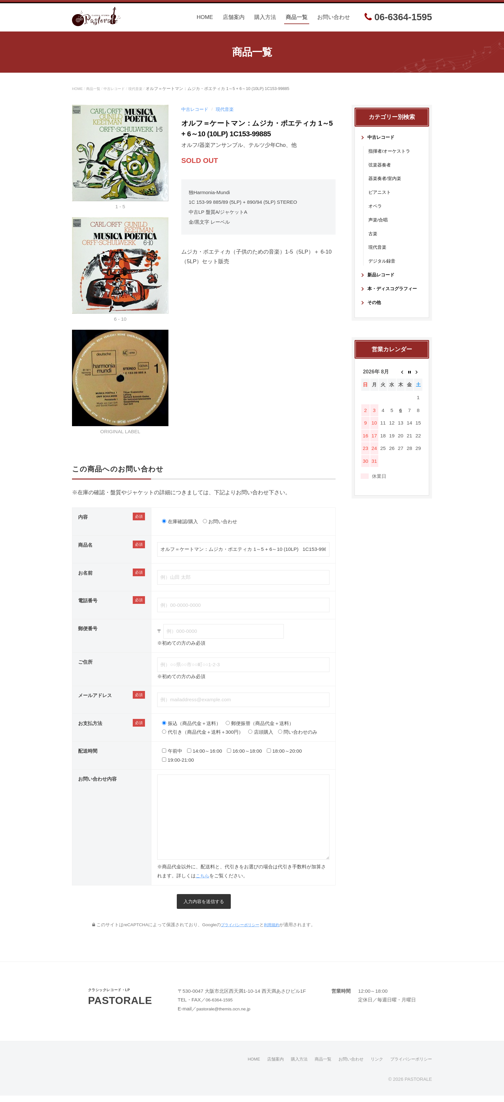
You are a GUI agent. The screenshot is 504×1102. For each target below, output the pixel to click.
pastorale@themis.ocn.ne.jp (227, 1015)
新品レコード (381, 280)
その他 (374, 308)
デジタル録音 (382, 266)
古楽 (373, 239)
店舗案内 (234, 20)
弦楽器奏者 (380, 170)
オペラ (375, 211)
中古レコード (120, 94)
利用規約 (275, 931)
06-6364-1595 (398, 20)
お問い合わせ (333, 20)
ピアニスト (380, 198)
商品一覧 (297, 20)
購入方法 (265, 20)
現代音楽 (144, 94)
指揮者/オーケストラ (390, 156)
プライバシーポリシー (238, 931)
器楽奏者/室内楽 (385, 184)
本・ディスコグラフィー (393, 294)
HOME (205, 20)
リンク (373, 1065)
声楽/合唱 (378, 225)
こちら (203, 881)
